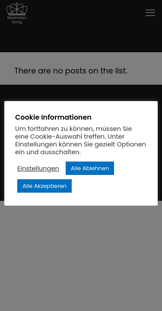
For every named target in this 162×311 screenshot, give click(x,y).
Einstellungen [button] (38, 168)
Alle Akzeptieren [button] (44, 186)
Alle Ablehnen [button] (90, 168)
